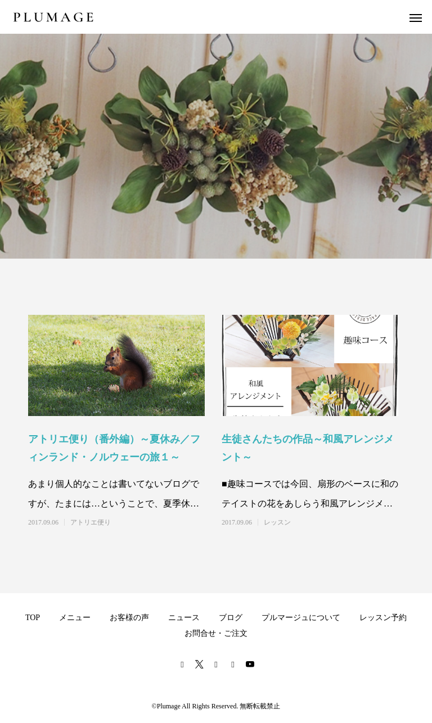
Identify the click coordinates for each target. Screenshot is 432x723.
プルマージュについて (301, 617)
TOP (32, 617)
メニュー (75, 617)
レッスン (277, 522)
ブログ (230, 617)
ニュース (184, 617)
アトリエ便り (90, 522)
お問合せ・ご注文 (216, 633)
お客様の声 (129, 617)
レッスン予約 (383, 617)
